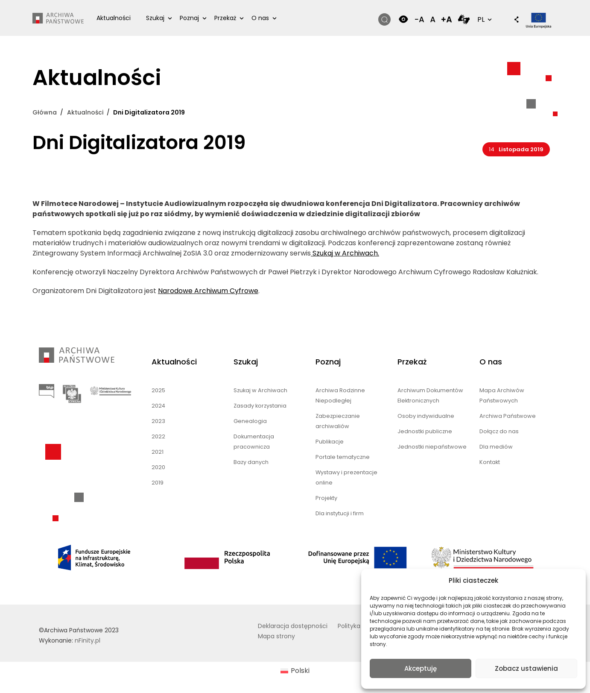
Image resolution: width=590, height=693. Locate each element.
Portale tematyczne (342, 457)
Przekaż (225, 18)
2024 (158, 405)
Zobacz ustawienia (526, 668)
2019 (158, 482)
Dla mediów (496, 446)
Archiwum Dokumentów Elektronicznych (430, 395)
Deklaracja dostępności (292, 626)
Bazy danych (251, 462)
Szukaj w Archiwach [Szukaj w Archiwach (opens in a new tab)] (260, 390)
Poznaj (189, 18)
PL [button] (483, 19)
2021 (158, 451)
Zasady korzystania (260, 405)
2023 (158, 421)
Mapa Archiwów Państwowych (501, 395)
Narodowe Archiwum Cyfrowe (208, 291)
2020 (158, 467)
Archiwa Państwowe (507, 416)
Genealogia (250, 421)
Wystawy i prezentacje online (346, 477)
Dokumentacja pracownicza (254, 441)
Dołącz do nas (499, 431)
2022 (158, 436)
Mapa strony (276, 636)
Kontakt (489, 462)
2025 (158, 390)
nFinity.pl (87, 640)
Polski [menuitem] (300, 670)
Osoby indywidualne (425, 416)
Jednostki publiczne (424, 431)
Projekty (326, 498)
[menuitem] (295, 671)
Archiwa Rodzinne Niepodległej (340, 395)
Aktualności (113, 18)
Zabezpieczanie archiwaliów (337, 421)
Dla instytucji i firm (339, 513)
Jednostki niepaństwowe (432, 446)
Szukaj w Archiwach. (345, 253)
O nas (260, 18)
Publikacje (329, 441)
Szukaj (155, 18)
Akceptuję (420, 668)
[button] (512, 20)
